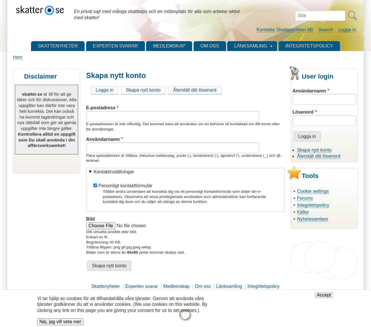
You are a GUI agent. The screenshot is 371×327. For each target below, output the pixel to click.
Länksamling (229, 286)
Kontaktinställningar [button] (114, 171)
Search (325, 29)
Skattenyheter (105, 286)
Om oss (203, 286)
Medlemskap (176, 286)
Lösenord (303, 112)
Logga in (347, 29)
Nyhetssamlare (312, 219)
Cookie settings (313, 191)
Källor (303, 212)
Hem (17, 56)
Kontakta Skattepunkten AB (285, 29)
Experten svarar (141, 286)
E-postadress (100, 107)
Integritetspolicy (313, 205)
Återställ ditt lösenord (194, 90)
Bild (90, 219)
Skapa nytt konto (143, 90)
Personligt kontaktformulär (125, 185)
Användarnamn (103, 139)
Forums (305, 198)
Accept (324, 297)
